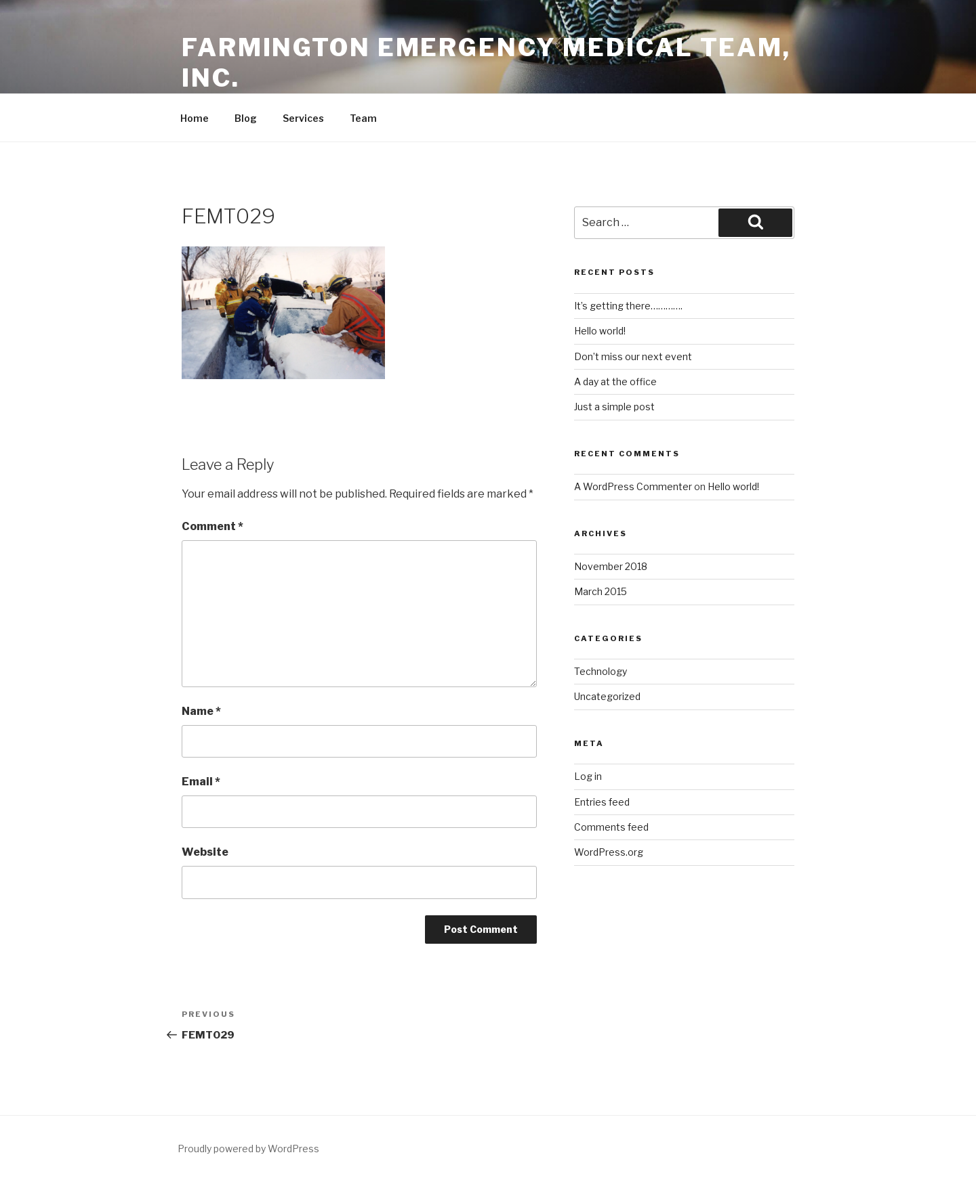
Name (201, 711)
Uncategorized (607, 696)
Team (363, 118)
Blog (246, 118)
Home (194, 118)
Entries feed (602, 802)
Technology (600, 671)
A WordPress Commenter (633, 486)
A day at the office (615, 381)
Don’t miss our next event (633, 356)
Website (205, 852)
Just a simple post (614, 406)
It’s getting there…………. (628, 305)
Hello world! (600, 330)
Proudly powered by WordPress (248, 1148)
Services (303, 118)
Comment (212, 526)
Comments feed (611, 827)
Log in (588, 776)
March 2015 (600, 591)
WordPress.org (608, 852)
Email (201, 781)
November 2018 (610, 566)
